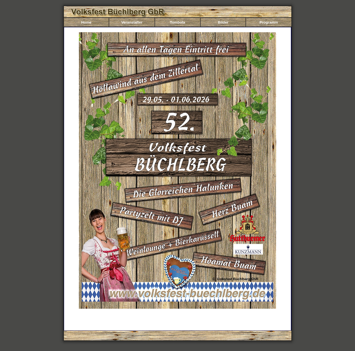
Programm (268, 22)
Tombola (177, 22)
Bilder (223, 22)
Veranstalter (131, 22)
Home (86, 22)
